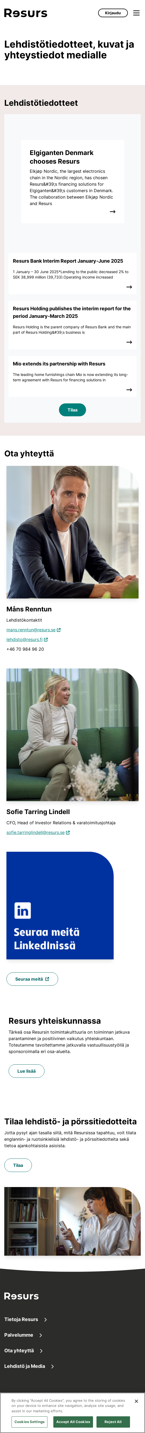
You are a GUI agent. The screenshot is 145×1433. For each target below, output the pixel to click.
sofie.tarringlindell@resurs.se (35, 832)
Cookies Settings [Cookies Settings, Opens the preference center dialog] (29, 1422)
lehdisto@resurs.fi (24, 639)
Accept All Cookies (73, 1422)
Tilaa (72, 410)
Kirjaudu (113, 12)
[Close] (136, 1401)
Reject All (113, 1422)
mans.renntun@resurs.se (30, 629)
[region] (72, 1413)
